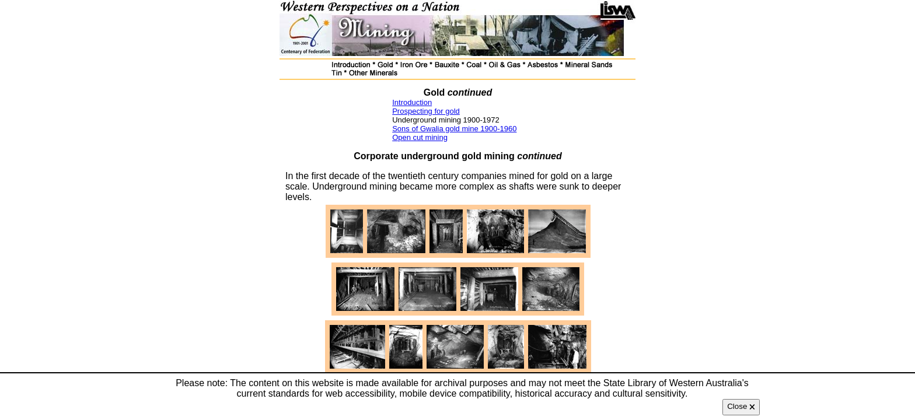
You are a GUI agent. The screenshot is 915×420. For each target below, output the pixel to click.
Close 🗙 (741, 406)
